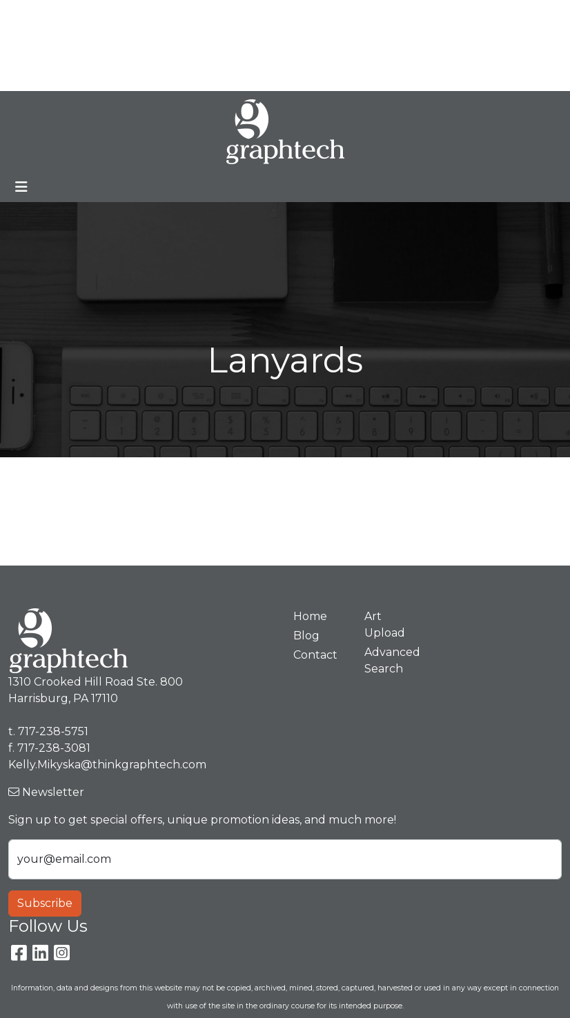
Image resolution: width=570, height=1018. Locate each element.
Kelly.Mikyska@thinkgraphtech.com (403, 45)
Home (30, 14)
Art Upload (143, 45)
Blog (168, 14)
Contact (206, 45)
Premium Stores (58, 45)
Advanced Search (391, 660)
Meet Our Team (101, 14)
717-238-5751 (455, 14)
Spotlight (39, 75)
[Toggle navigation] (21, 187)
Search (321, 14)
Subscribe (44, 903)
